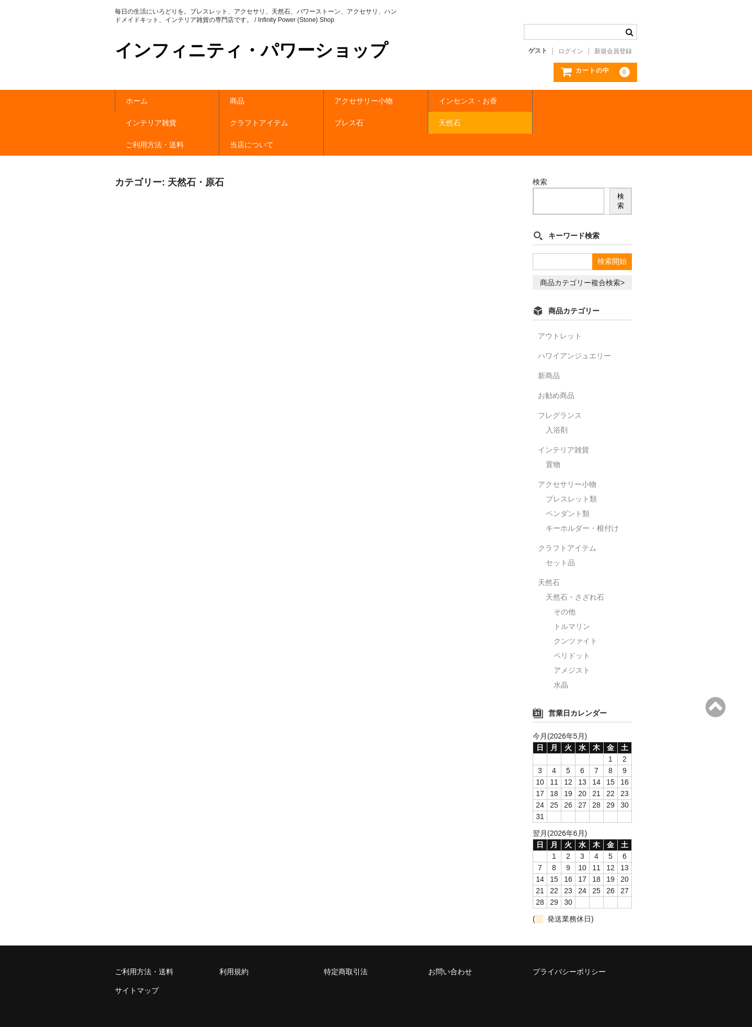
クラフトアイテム (154, 123)
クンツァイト (575, 619)
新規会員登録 (613, 51)
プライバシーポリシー (569, 950)
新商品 (549, 353)
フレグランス (560, 393)
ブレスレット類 (571, 477)
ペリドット (572, 633)
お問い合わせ (450, 950)
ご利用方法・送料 (468, 123)
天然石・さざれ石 (575, 575)
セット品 (560, 540)
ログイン (570, 51)
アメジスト (572, 648)
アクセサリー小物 (363, 101)
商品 (237, 101)
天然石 (345, 123)
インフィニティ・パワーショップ (251, 50)
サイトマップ (137, 968)
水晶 (561, 663)
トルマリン (572, 604)
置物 (553, 442)
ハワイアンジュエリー (574, 334)
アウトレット (560, 314)
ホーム (137, 101)
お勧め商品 (556, 373)
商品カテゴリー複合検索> (582, 260)
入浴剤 (557, 408)
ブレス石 (244, 123)
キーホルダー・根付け (582, 506)
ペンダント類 (568, 491)
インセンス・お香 (468, 101)
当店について (565, 123)
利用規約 (234, 950)
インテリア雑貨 (568, 101)
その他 (564, 590)
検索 (540, 160)
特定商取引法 (346, 950)
